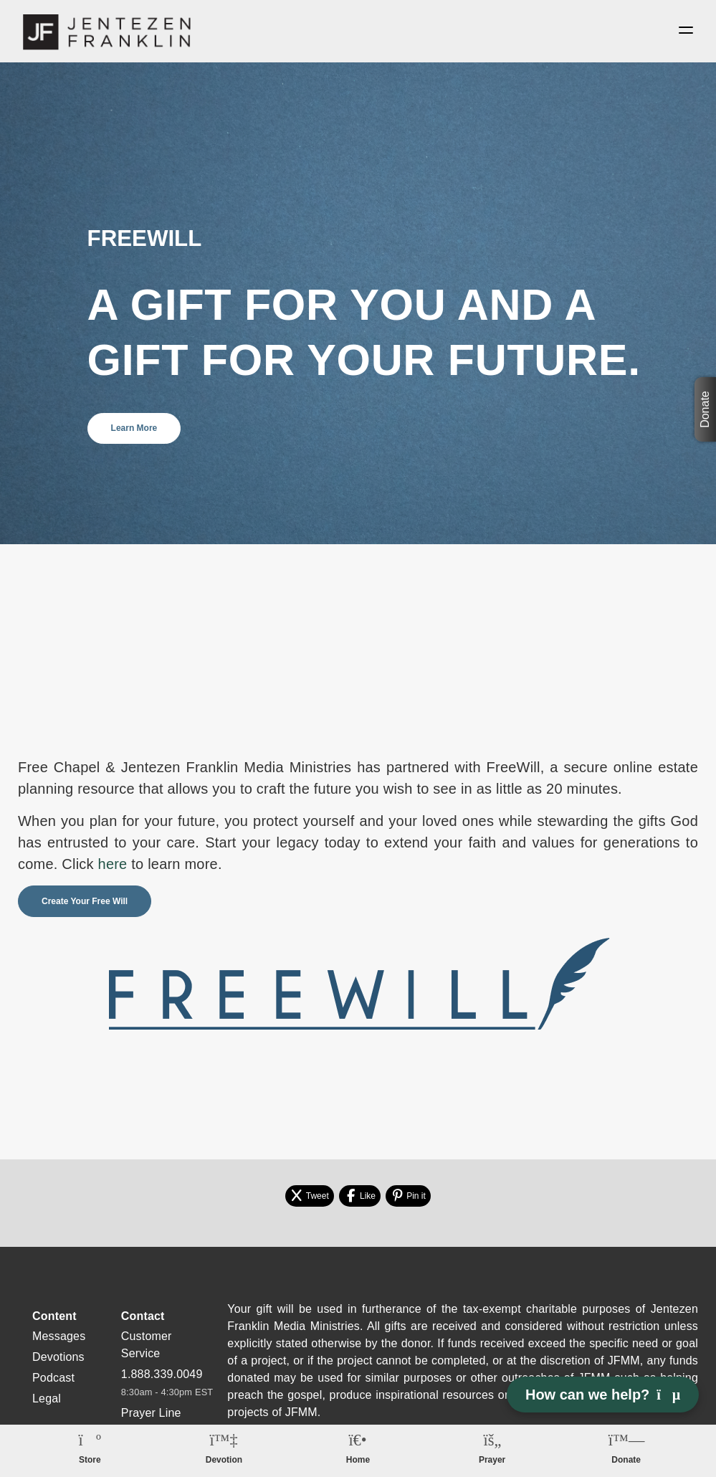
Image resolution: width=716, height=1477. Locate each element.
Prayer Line (151, 1415)
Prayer (492, 1460)
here (113, 867)
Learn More (134, 430)
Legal (46, 1401)
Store (90, 1460)
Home (358, 1460)
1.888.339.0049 (162, 1376)
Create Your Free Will (85, 903)
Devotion (224, 1460)
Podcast (53, 1380)
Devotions (58, 1359)
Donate (705, 409)
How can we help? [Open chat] (602, 1394)
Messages (58, 1338)
